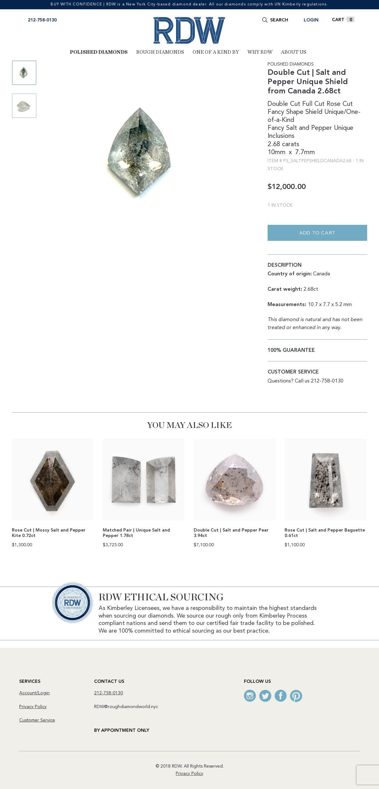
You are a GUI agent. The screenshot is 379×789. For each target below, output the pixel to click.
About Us (293, 52)
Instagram (250, 696)
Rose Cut (340, 104)
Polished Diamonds (98, 52)
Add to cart (317, 233)
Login (311, 20)
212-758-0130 (42, 20)
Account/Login (34, 693)
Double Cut (284, 104)
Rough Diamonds (160, 52)
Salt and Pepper (309, 128)
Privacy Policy (33, 707)
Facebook (281, 696)
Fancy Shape (285, 112)
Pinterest (296, 696)
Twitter (265, 696)
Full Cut (313, 104)
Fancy (276, 128)
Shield (313, 112)
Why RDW (259, 52)
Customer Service (37, 720)
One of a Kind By (216, 52)
